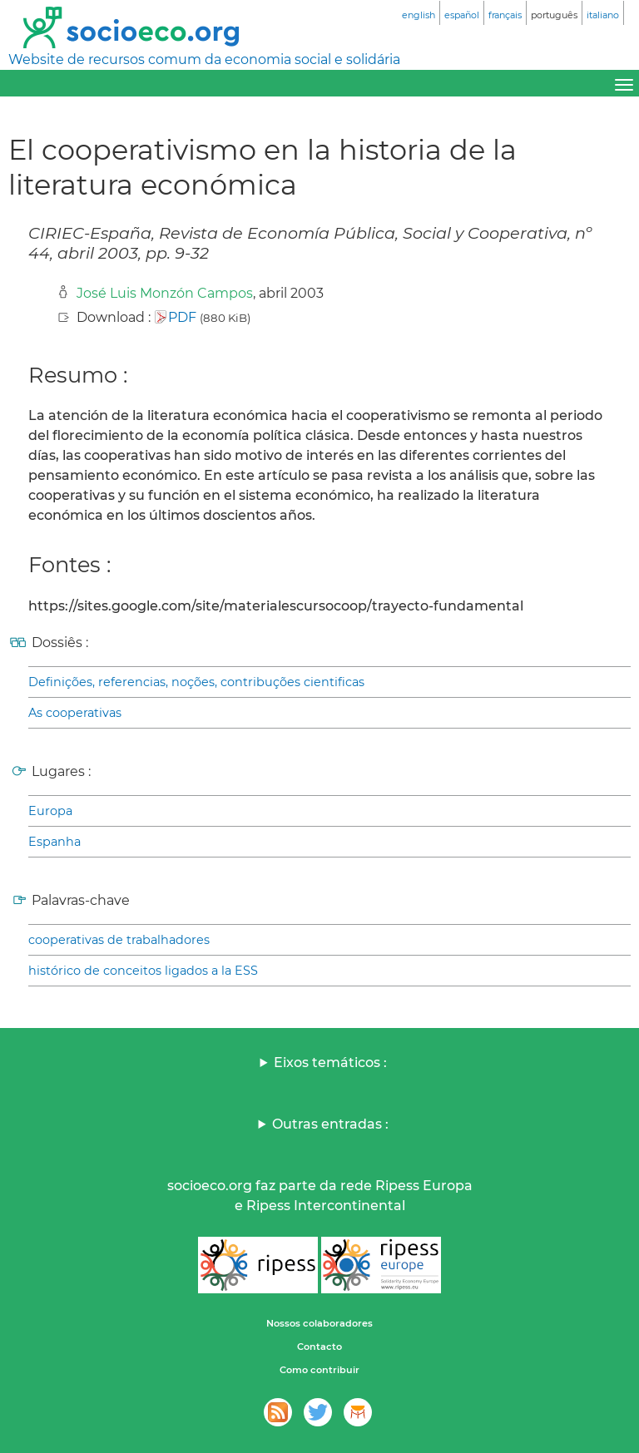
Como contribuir (319, 1370)
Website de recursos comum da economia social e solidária (204, 59)
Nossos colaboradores (319, 1323)
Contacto (319, 1346)
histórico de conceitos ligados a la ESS (143, 970)
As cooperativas (74, 712)
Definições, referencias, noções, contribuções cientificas (196, 682)
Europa (50, 810)
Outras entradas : (330, 1124)
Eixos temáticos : (330, 1062)
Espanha (54, 841)
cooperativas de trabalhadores (119, 939)
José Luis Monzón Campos (165, 293)
